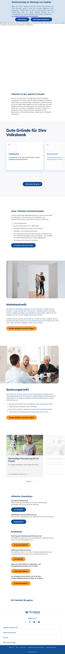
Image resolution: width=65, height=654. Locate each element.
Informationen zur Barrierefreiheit (36, 647)
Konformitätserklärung (51, 647)
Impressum (11, 647)
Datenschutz (23, 647)
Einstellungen (22, 19)
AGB (17, 647)
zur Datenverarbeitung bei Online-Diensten (25, 16)
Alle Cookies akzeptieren (41, 19)
